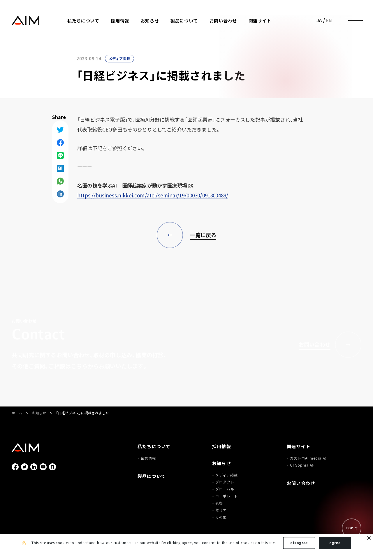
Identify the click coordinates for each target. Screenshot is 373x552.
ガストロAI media (305, 458)
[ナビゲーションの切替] (352, 20)
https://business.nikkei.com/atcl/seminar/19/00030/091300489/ (152, 195)
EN (329, 20)
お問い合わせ (223, 21)
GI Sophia (299, 465)
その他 (221, 517)
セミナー (223, 510)
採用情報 (120, 21)
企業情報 (148, 458)
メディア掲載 (119, 58)
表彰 (219, 503)
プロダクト (224, 482)
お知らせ (39, 413)
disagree (299, 542)
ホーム (17, 413)
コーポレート (226, 496)
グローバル (224, 489)
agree (335, 542)
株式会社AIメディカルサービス (26, 20)
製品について (184, 21)
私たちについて (154, 446)
